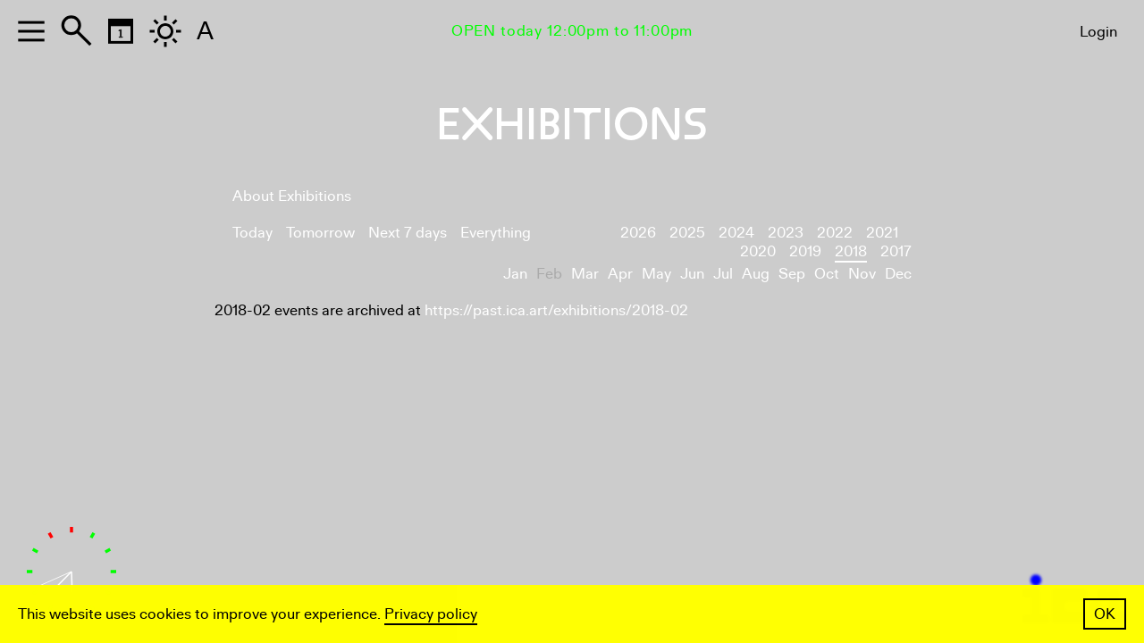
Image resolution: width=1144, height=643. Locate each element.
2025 (687, 232)
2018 (851, 251)
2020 (758, 251)
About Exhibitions (291, 196)
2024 (736, 232)
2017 (896, 251)
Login (1098, 31)
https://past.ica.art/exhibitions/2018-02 (556, 310)
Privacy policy (430, 614)
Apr (620, 273)
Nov (862, 273)
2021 (882, 232)
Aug (756, 273)
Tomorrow (320, 232)
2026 (638, 232)
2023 (785, 232)
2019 (805, 251)
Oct (826, 273)
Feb (549, 273)
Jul (723, 273)
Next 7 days (407, 232)
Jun (692, 273)
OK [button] (1104, 614)
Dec (898, 273)
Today (252, 232)
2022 (835, 232)
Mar (585, 273)
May (656, 273)
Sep (791, 273)
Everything (495, 232)
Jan (515, 273)
